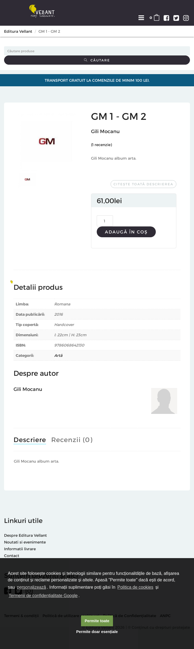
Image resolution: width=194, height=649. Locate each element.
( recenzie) (101, 144)
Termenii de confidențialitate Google (43, 595)
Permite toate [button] (97, 621)
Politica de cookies (135, 587)
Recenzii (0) (71, 439)
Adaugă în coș (126, 231)
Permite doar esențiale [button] (97, 632)
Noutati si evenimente (25, 542)
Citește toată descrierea (143, 184)
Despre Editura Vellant (25, 535)
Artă (58, 355)
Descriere (30, 439)
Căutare (97, 60)
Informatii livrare (20, 548)
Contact (11, 555)
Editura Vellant (18, 31)
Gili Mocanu (105, 131)
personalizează (31, 587)
